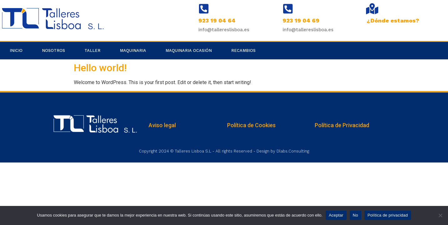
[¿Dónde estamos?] (372, 8)
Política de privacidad (388, 215)
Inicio (16, 50)
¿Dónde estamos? (393, 20)
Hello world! (100, 68)
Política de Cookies (251, 125)
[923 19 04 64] (203, 8)
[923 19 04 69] (288, 8)
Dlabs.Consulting (293, 151)
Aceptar (336, 215)
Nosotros (53, 50)
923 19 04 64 (217, 20)
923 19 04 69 (301, 20)
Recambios (243, 50)
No (355, 215)
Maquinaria (133, 50)
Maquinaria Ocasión (188, 50)
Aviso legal (162, 125)
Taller (92, 50)
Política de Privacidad (342, 125)
